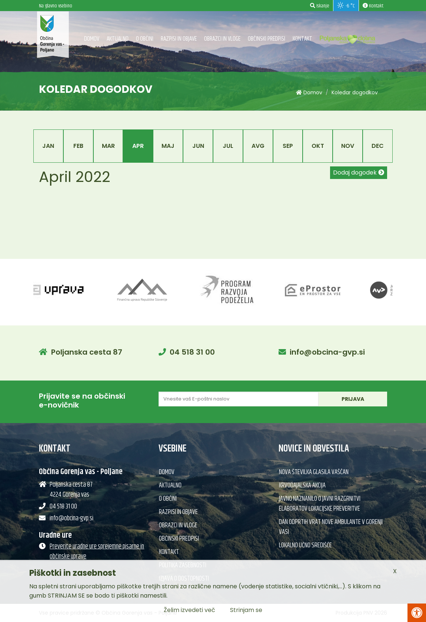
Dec (378, 146)
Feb (78, 146)
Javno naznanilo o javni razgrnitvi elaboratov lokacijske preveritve (319, 504)
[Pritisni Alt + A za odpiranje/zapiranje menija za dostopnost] (416, 613)
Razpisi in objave (179, 39)
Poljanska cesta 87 (86, 352)
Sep (288, 146)
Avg (258, 146)
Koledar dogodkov (355, 92)
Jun (198, 146)
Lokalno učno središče (305, 545)
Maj (168, 146)
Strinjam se (246, 610)
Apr (138, 146)
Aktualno (118, 39)
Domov (91, 39)
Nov (347, 146)
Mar (108, 146)
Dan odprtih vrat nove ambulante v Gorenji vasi (331, 527)
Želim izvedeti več (189, 610)
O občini (144, 39)
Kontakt (302, 39)
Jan (48, 146)
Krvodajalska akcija (302, 485)
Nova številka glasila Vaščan (314, 472)
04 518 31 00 (192, 352)
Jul (228, 146)
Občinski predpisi (266, 39)
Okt (318, 146)
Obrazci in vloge (222, 39)
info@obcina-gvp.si (327, 352)
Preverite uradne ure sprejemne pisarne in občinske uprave (97, 551)
